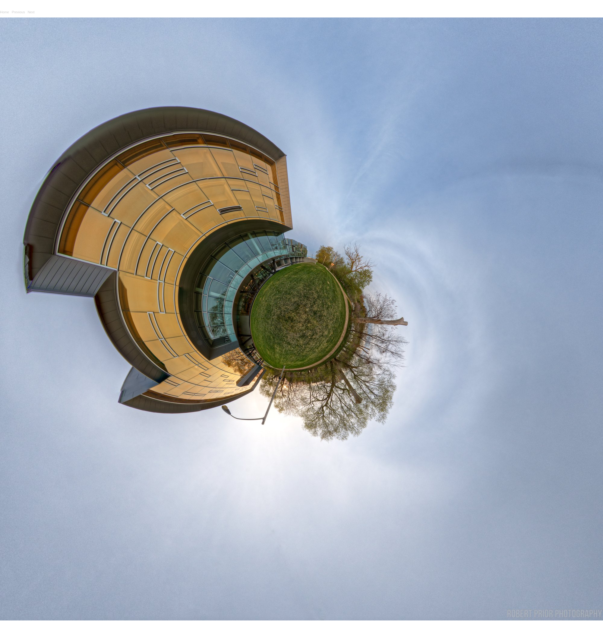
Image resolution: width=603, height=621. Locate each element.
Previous (18, 12)
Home (4, 12)
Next (31, 12)
